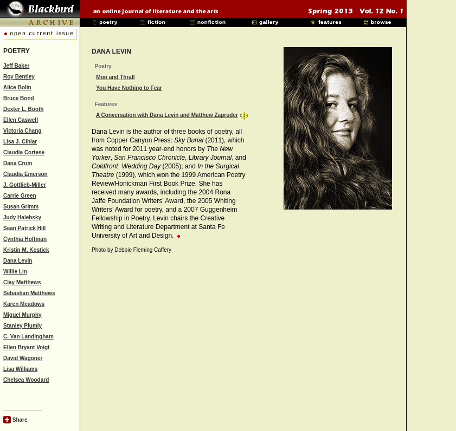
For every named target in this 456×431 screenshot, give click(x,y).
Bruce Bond (18, 98)
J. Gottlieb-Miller (24, 185)
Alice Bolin (17, 87)
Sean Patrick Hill (24, 228)
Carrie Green (19, 196)
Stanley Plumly (22, 326)
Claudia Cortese (23, 152)
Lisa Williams (20, 369)
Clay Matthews (22, 282)
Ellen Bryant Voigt (26, 347)
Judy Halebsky (22, 217)
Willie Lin (15, 272)
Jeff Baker (16, 66)
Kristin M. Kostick (26, 250)
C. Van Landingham (28, 336)
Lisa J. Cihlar (20, 142)
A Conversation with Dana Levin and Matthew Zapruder (167, 115)
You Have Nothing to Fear (129, 88)
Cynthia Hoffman (25, 239)
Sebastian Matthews (29, 293)
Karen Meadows (23, 304)
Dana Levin (17, 261)
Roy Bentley (19, 77)
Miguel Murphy (22, 315)
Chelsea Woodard (26, 380)
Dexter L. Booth (23, 109)
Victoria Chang (22, 131)
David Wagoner (22, 358)
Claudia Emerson (25, 174)
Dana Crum (17, 163)
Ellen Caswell (20, 120)
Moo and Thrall (115, 77)
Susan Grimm (20, 207)
